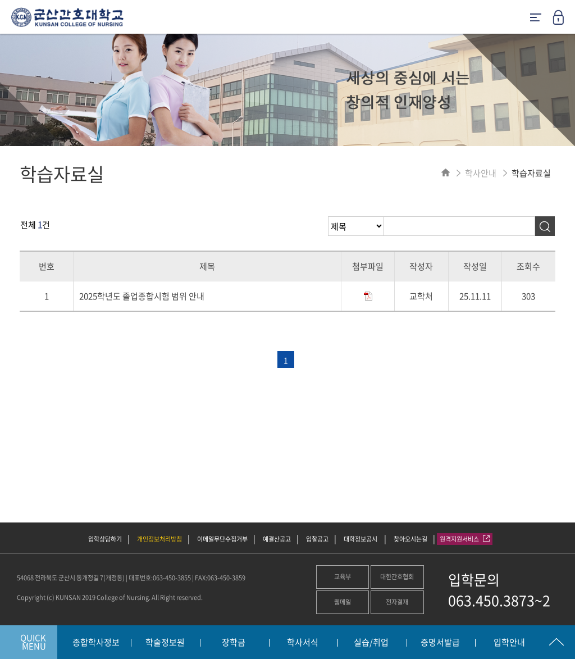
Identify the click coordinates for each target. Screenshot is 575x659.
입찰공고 (317, 539)
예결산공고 (277, 539)
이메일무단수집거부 (222, 539)
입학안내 (509, 643)
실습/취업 (371, 643)
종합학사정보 (96, 643)
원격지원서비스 (465, 539)
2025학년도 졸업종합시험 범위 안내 (141, 296)
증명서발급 (440, 643)
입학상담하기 (105, 539)
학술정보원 (165, 643)
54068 (25, 578)
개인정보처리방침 (159, 539)
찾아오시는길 (410, 539)
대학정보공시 (361, 539)
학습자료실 (531, 173)
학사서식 (302, 643)
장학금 (233, 643)
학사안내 (480, 173)
